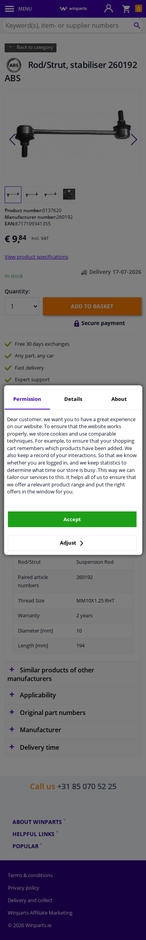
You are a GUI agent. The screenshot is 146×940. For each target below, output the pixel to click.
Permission (27, 398)
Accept (72, 519)
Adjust (71, 542)
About (119, 398)
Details (73, 398)
